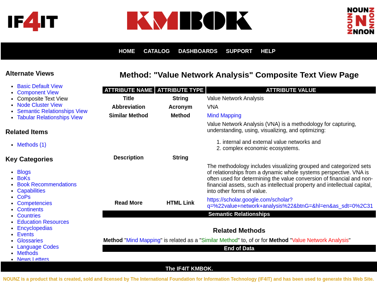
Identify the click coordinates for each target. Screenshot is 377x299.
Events (25, 234)
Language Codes (38, 247)
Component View (37, 92)
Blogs (24, 172)
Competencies (34, 203)
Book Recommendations (47, 184)
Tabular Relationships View (50, 117)
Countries (29, 215)
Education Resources (43, 222)
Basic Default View (39, 86)
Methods (27, 253)
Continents (30, 209)
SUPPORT (239, 51)
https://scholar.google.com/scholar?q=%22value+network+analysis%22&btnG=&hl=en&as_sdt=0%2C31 (290, 202)
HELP (268, 51)
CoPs (23, 197)
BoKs (23, 178)
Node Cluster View (39, 105)
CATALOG (156, 51)
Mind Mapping (224, 115)
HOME (127, 51)
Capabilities (31, 191)
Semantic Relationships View (52, 111)
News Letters (33, 259)
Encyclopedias (34, 228)
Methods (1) (31, 145)
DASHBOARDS (197, 51)
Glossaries (30, 240)
